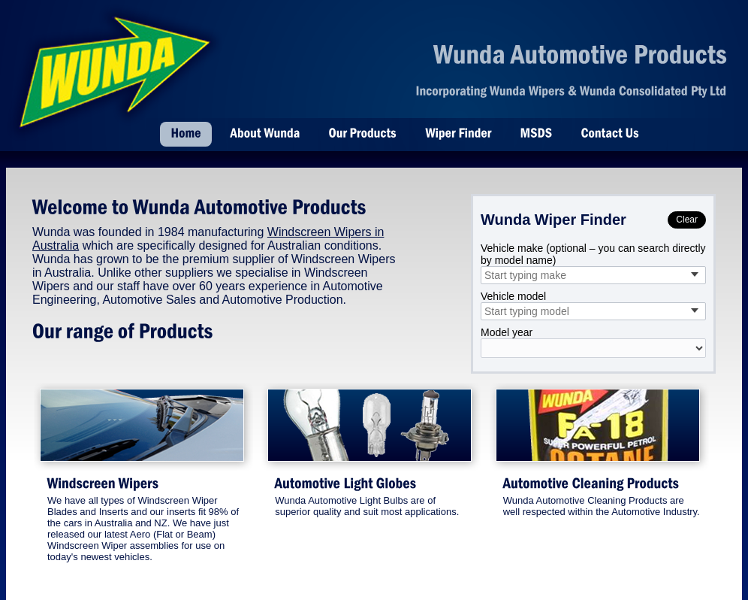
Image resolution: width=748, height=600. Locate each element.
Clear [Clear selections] (687, 219)
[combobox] (593, 275)
